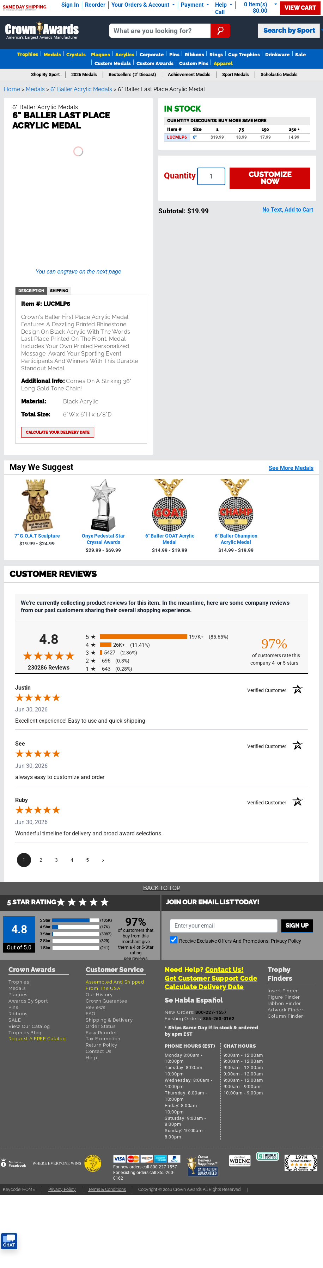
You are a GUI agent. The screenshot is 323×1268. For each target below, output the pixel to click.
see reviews (136, 958)
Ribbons (194, 54)
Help (91, 1057)
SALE (14, 1020)
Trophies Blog (25, 1032)
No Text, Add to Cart (287, 209)
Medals (52, 54)
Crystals (75, 54)
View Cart (300, 8)
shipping (59, 290)
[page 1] (24, 860)
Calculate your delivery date (58, 432)
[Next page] (103, 860)
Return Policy (101, 1045)
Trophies (27, 54)
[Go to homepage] (42, 30)
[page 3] (56, 860)
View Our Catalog (29, 1026)
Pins (174, 54)
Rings (216, 54)
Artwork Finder (286, 1009)
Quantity (180, 176)
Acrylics (124, 54)
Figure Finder (284, 997)
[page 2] (41, 860)
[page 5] (87, 860)
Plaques (100, 54)
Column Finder (285, 1016)
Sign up (297, 925)
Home (12, 89)
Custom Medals (113, 63)
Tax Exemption (103, 1038)
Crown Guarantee (107, 1001)
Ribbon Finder (284, 1003)
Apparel (223, 63)
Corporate (152, 54)
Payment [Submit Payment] (193, 4)
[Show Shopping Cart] (259, 7)
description (31, 290)
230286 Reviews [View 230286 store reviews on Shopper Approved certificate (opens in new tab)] (55, 667)
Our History (99, 994)
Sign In (70, 4)
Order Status (100, 1026)
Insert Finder (283, 990)
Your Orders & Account (141, 4)
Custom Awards (154, 63)
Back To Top (161, 888)
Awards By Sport (28, 1001)
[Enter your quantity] (211, 176)
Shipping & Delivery (109, 1020)
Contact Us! (224, 969)
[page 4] (72, 860)
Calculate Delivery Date (204, 987)
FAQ (91, 1013)
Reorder (95, 4)
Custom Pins (193, 63)
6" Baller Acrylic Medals (81, 89)
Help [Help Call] (221, 4)
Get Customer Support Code (211, 978)
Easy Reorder (101, 1032)
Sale (300, 54)
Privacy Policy (286, 941)
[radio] (161, 636)
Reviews (95, 1007)
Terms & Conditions (107, 1189)
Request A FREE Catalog (37, 1038)
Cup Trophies (244, 54)
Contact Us (98, 1051)
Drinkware (277, 54)
